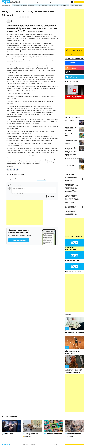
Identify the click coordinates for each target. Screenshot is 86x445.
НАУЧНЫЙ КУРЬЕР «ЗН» (72, 260)
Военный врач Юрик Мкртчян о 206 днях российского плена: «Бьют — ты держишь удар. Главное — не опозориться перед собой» (71, 151)
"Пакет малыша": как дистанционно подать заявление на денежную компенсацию (74, 332)
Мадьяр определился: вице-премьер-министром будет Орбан (72, 179)
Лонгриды (49, 2)
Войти (68, 2)
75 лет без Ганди (69, 165)
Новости (23, 2)
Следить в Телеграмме (18, 240)
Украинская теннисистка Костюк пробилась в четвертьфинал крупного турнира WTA (74, 351)
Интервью (42, 2)
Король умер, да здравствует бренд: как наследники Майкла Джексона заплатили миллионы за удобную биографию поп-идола (71, 188)
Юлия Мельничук (69, 436)
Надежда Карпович (49, 434)
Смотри (68, 314)
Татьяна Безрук (27, 436)
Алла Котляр (6, 434)
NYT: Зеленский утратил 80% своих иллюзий (71, 207)
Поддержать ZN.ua (79, 2)
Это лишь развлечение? (71, 158)
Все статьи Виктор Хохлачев (15, 174)
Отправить (51, 196)
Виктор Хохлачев (16, 22)
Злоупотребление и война (70, 134)
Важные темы (6, 5)
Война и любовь (69, 120)
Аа (72, 2)
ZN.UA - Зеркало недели (74, 96)
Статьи (29, 2)
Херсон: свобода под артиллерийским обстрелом (71, 129)
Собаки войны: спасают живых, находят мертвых (71, 142)
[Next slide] (83, 5)
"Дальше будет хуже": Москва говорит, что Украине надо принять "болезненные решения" (71, 214)
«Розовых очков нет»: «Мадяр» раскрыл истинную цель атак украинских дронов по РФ (74, 370)
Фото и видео (35, 2)
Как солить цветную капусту (73, 271)
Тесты (54, 2)
